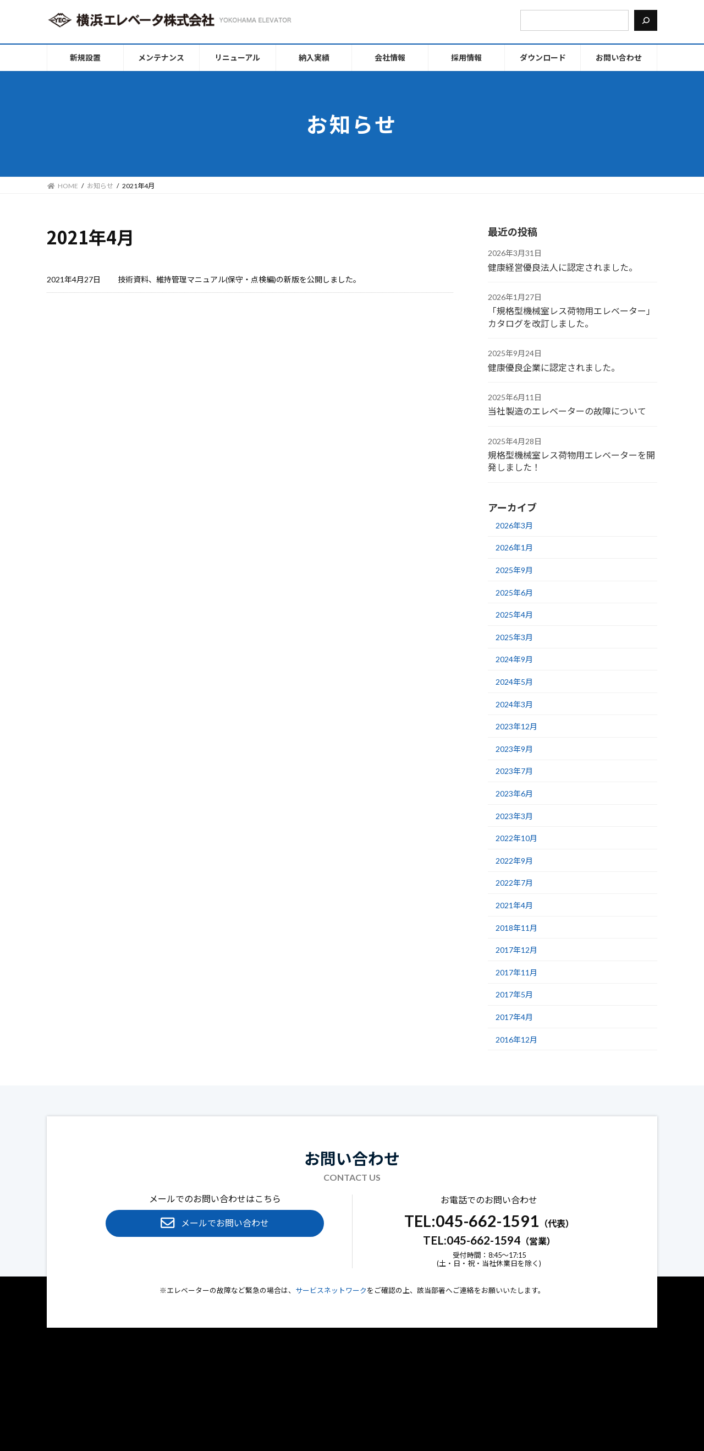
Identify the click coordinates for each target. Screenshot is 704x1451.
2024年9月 (514, 659)
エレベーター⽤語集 (349, 1391)
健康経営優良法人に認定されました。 (562, 266)
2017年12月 (516, 949)
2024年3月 (514, 703)
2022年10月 (516, 838)
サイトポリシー (359, 1404)
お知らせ (402, 1391)
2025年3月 (514, 637)
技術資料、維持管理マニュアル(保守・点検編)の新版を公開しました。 (239, 279)
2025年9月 (514, 570)
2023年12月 (516, 726)
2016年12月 (516, 1039)
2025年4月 (514, 614)
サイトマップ (413, 1404)
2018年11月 (516, 927)
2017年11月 (516, 972)
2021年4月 (514, 905)
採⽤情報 (438, 1391)
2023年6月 (514, 793)
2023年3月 (514, 815)
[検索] (645, 20)
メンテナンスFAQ (280, 1391)
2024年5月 (514, 681)
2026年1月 (514, 547)
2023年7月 (514, 771)
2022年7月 (514, 882)
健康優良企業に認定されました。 (554, 367)
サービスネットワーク (331, 1290)
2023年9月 (514, 749)
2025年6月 (514, 592)
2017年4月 (514, 1017)
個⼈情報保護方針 (298, 1404)
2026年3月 (514, 525)
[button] (215, 1223)
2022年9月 (514, 860)
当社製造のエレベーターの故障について (567, 411)
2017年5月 (514, 994)
